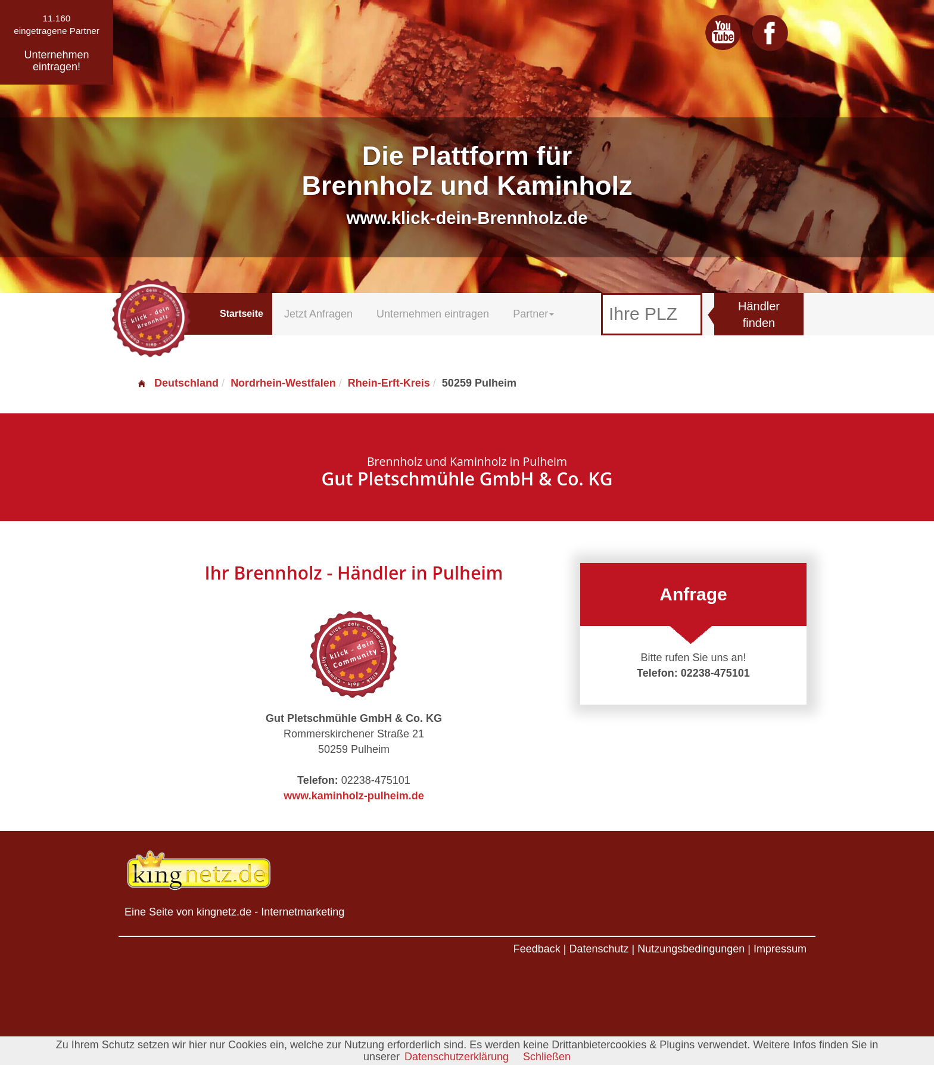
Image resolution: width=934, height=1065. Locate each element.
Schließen (547, 1057)
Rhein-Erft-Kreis (389, 383)
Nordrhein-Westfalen (283, 383)
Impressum (780, 949)
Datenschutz (598, 949)
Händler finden (759, 315)
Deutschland (177, 383)
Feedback (537, 949)
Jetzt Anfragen (318, 314)
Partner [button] (533, 314)
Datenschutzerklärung (456, 1057)
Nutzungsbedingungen (691, 949)
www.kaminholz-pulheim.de (354, 796)
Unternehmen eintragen (432, 314)
